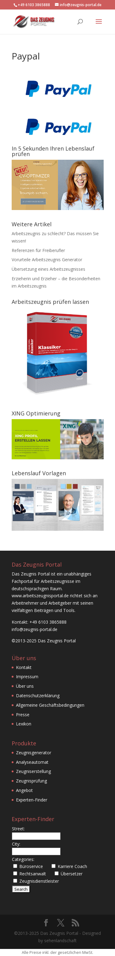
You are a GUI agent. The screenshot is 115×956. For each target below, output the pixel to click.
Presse (22, 714)
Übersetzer (72, 874)
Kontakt (24, 667)
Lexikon (23, 724)
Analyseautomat (32, 762)
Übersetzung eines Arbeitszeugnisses (48, 269)
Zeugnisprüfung (31, 781)
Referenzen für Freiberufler (38, 250)
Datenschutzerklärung (37, 695)
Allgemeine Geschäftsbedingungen (50, 705)
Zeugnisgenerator (33, 752)
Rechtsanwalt (32, 874)
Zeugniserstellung (33, 771)
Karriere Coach (72, 866)
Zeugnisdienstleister (39, 881)
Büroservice (31, 866)
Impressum (27, 676)
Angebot (24, 790)
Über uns (25, 686)
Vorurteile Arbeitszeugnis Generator (47, 259)
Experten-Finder (31, 800)
